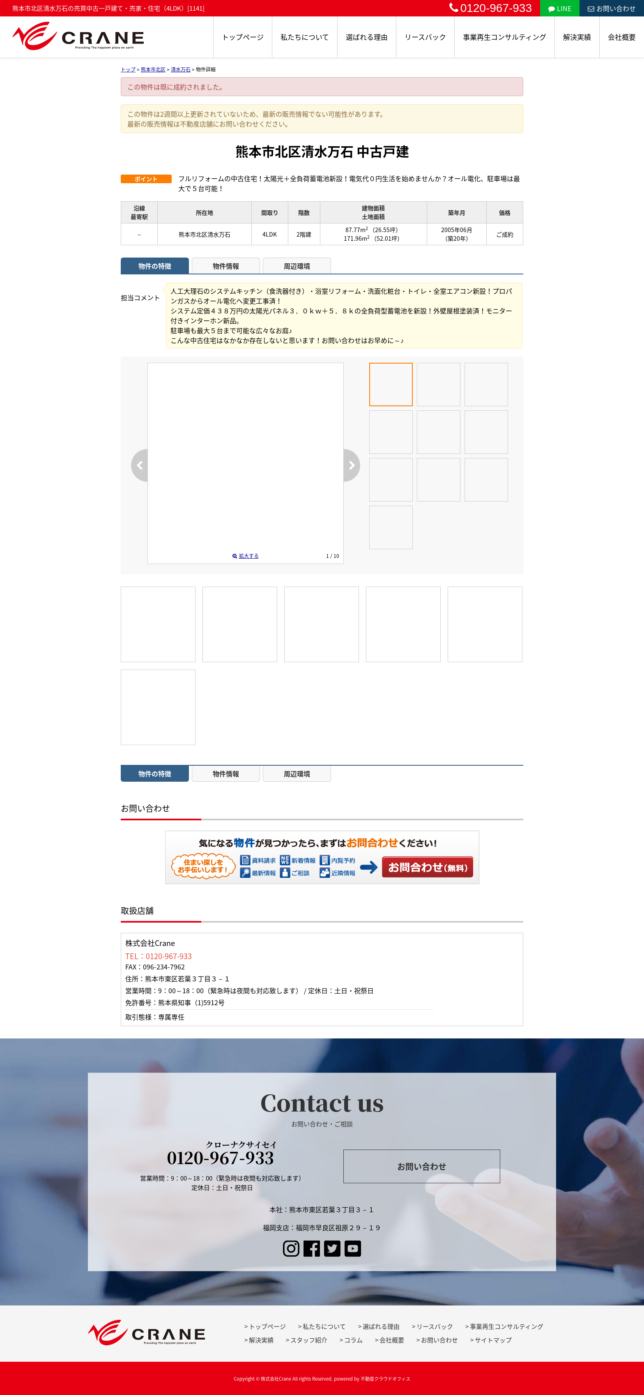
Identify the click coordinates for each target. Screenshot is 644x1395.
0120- (222, 1155)
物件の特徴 (154, 266)
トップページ (243, 37)
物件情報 (226, 266)
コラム (353, 1339)
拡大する (245, 555)
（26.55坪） (385, 230)
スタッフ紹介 (308, 1339)
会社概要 (622, 37)
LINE (559, 8)
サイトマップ (493, 1339)
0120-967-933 (490, 8)
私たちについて (305, 37)
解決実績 (577, 37)
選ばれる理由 (367, 37)
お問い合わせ (612, 8)
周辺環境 (297, 266)
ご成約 (504, 234)
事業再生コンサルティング (504, 37)
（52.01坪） (387, 238)
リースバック (425, 37)
